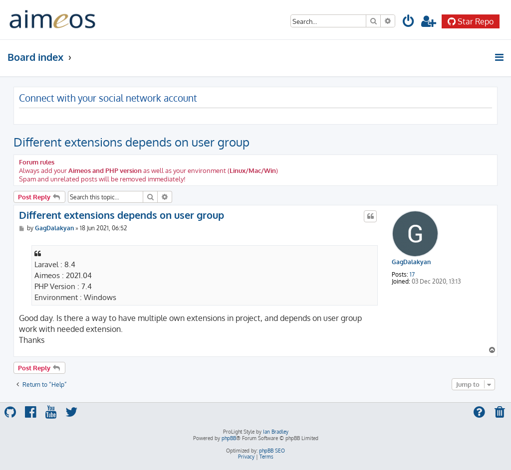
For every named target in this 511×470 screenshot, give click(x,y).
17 (412, 274)
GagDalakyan (411, 262)
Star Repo (471, 21)
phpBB (229, 438)
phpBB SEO (272, 451)
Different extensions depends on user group (131, 142)
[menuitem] (408, 22)
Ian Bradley (275, 432)
